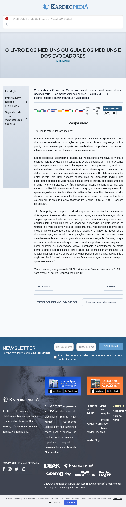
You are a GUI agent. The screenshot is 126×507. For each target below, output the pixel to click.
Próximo (113, 286)
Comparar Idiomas (112, 108)
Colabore (118, 405)
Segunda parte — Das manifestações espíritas (13, 118)
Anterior (44, 286)
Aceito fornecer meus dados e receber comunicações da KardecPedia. (90, 357)
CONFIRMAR (111, 346)
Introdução (11, 91)
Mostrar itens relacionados (102, 302)
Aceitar (70, 502)
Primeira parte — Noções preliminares (14, 102)
